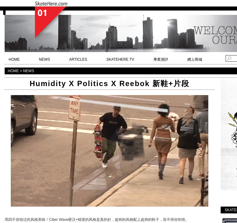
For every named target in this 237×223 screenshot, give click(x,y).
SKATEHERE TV (120, 59)
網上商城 (194, 59)
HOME (14, 59)
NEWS (44, 59)
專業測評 (160, 59)
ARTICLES (78, 59)
